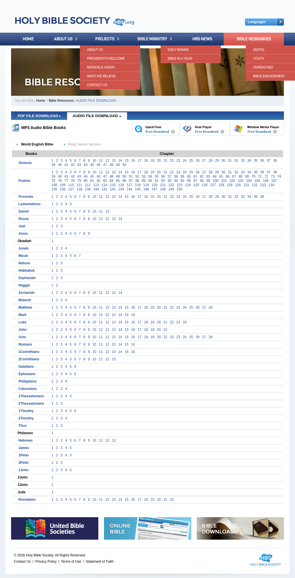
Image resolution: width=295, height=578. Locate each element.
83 (105, 181)
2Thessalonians (31, 404)
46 (98, 165)
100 (216, 181)
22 (172, 161)
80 (86, 181)
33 (243, 161)
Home (28, 39)
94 (176, 181)
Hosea (23, 219)
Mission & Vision (100, 67)
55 (156, 176)
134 (271, 185)
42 (72, 165)
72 (266, 176)
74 (279, 176)
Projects (107, 39)
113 (96, 185)
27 (204, 161)
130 (238, 185)
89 (144, 181)
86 (124, 181)
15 (126, 161)
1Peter (23, 455)
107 (274, 181)
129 (229, 185)
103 (241, 181)
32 (236, 161)
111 (79, 185)
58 (176, 176)
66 (227, 176)
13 (113, 161)
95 (182, 181)
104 (249, 181)
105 (257, 181)
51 (130, 176)
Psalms (24, 181)
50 (124, 165)
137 (71, 189)
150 (179, 189)
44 (86, 165)
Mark (22, 315)
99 (208, 181)
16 (133, 161)
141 (104, 189)
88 (137, 181)
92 (163, 181)
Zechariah (26, 293)
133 (263, 185)
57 (169, 176)
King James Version (84, 144)
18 (146, 161)
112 (88, 185)
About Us (65, 39)
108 (54, 185)
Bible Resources (254, 39)
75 (53, 181)
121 (163, 185)
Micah (23, 256)
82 (98, 181)
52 (137, 176)
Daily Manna (178, 50)
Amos (23, 234)
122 (171, 185)
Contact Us (97, 85)
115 (113, 185)
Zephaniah (27, 278)
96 (189, 181)
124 (188, 185)
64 (215, 176)
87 (130, 181)
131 (246, 185)
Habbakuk (26, 271)
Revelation (27, 500)
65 (221, 176)
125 (196, 185)
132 (254, 185)
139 (88, 189)
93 (169, 181)
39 (53, 165)
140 (96, 189)
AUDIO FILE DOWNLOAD (97, 116)
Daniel (23, 211)
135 (54, 189)
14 (120, 161)
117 (129, 185)
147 (154, 189)
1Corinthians (28, 352)
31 (230, 161)
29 (217, 161)
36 (262, 161)
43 (79, 165)
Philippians (27, 381)
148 (163, 189)
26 (198, 161)
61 (195, 176)
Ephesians (27, 374)
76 (60, 181)
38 (275, 161)
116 (121, 185)
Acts (22, 337)
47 (105, 165)
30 (223, 161)
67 (234, 176)
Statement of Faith (100, 562)
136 (62, 189)
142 (113, 189)
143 (121, 189)
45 (92, 165)
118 (138, 185)
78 (72, 181)
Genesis (25, 163)
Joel (21, 226)
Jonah (23, 248)
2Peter (23, 463)
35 (255, 161)
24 (184, 161)
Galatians (26, 367)
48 (111, 165)
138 (79, 189)
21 (165, 161)
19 (152, 161)
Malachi (24, 300)
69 (247, 176)
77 (66, 181)
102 (232, 181)
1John (23, 470)
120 (154, 185)
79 (79, 181)
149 (171, 189)
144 (129, 189)
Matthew (25, 307)
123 (179, 185)
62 (201, 176)
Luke (22, 322)
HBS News (202, 39)
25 (191, 161)
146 (146, 189)
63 (208, 176)
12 (107, 161)
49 (118, 165)
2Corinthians (28, 359)
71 (260, 176)
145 (138, 189)
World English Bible (37, 144)
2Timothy (26, 418)
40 (60, 165)
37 (268, 161)
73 (273, 176)
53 (144, 176)
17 (139, 161)
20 (159, 161)
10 (94, 161)
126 (204, 185)
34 (249, 161)
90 (150, 181)
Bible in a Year (180, 59)
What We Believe (101, 76)
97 (195, 181)
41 (66, 165)
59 (182, 176)
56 (163, 176)
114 (104, 185)
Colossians (27, 389)
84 (111, 181)
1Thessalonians (31, 396)
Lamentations (29, 204)
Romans (25, 344)
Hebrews (25, 440)
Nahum (24, 263)
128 (221, 185)
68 (240, 176)
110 (71, 185)
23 (178, 161)
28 (210, 161)
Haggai (24, 285)
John (22, 330)
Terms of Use (71, 562)
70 (253, 176)
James (23, 448)
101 (224, 181)
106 (266, 181)
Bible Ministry (154, 39)
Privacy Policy (46, 562)
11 (101, 161)
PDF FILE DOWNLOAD (39, 116)
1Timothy (26, 411)
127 (213, 185)
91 (156, 181)
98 (201, 181)
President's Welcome (106, 59)
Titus (22, 426)
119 (146, 185)
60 (189, 176)
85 (118, 181)
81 (92, 181)
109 (62, 185)
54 (150, 176)
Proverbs (25, 197)
